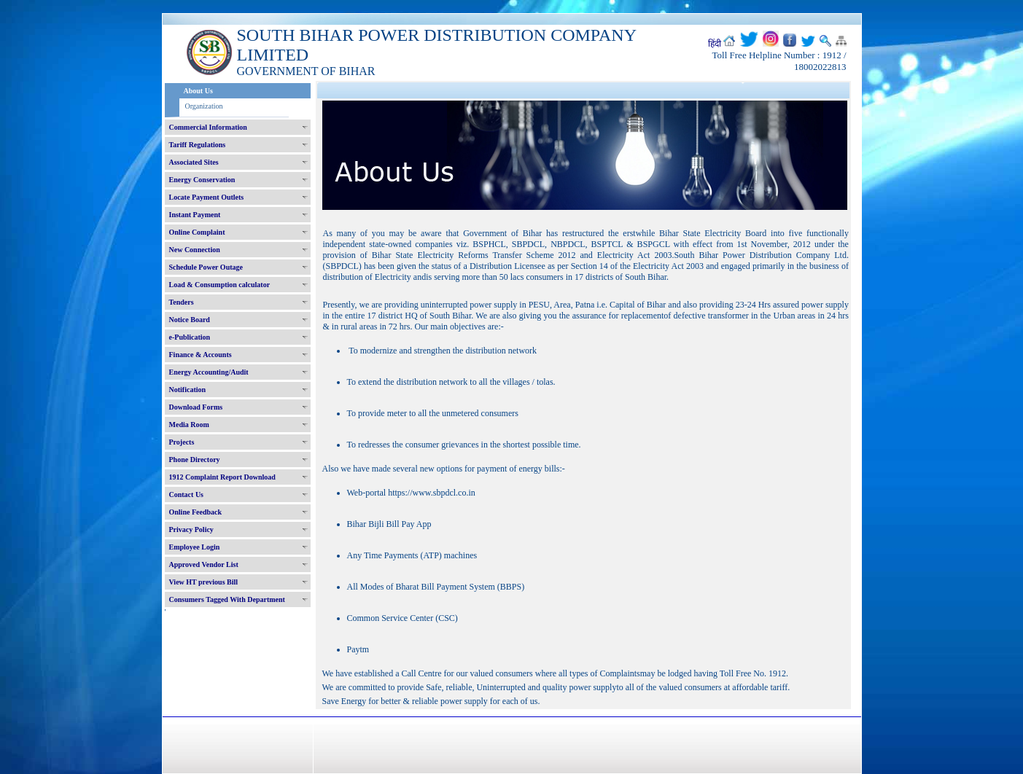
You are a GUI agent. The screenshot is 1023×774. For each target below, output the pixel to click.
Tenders (181, 302)
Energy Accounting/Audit (209, 372)
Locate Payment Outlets (206, 197)
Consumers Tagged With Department (227, 599)
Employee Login (194, 547)
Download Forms (196, 407)
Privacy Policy (191, 529)
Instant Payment (195, 215)
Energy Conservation (202, 180)
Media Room (189, 425)
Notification (187, 390)
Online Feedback (195, 512)
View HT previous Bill (203, 582)
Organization (204, 106)
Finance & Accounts (200, 355)
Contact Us (186, 494)
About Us (198, 91)
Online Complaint (197, 232)
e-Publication (190, 337)
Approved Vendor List (203, 564)
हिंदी (714, 44)
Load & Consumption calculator (220, 285)
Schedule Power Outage (206, 267)
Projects (182, 442)
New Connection (194, 250)
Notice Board (189, 320)
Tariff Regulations (197, 145)
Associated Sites (194, 162)
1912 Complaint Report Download (222, 477)
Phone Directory (194, 460)
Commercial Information (208, 127)
